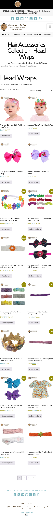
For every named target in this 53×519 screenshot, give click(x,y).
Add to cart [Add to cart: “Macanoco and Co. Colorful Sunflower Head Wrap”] (6, 229)
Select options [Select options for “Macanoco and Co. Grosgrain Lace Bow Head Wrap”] (7, 416)
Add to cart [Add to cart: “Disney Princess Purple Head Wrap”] (33, 182)
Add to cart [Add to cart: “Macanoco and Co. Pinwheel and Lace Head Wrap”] (33, 463)
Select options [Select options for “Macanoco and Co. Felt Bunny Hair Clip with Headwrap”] (7, 323)
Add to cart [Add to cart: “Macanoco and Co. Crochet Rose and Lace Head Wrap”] (6, 276)
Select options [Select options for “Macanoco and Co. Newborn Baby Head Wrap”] (7, 463)
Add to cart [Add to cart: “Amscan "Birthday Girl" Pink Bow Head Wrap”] (6, 135)
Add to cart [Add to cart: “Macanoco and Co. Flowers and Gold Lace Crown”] (6, 369)
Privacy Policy (14, 491)
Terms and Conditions (35, 491)
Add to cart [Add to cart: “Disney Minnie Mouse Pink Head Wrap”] (6, 182)
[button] (50, 26)
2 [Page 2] (24, 477)
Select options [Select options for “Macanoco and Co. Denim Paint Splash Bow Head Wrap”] (35, 276)
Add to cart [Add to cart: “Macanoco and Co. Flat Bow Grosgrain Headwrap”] (33, 323)
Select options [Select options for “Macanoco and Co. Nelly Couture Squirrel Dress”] (35, 416)
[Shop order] (40, 90)
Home (2, 66)
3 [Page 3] (28, 477)
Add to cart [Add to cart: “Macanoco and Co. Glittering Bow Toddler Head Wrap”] (33, 369)
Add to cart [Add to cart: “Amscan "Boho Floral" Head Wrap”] (33, 134)
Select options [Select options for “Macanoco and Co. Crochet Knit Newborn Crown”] (35, 229)
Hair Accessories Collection (15, 66)
